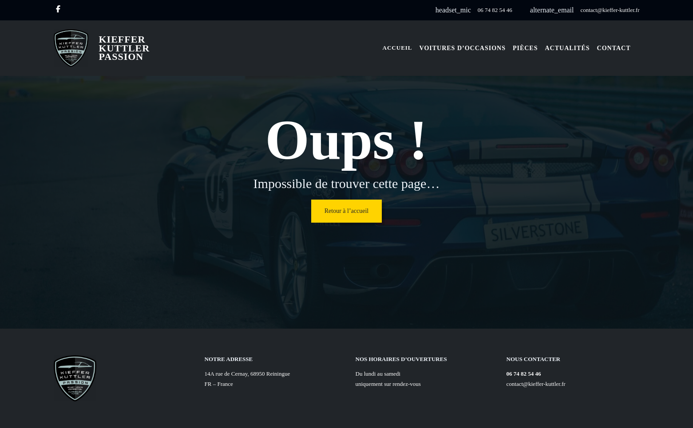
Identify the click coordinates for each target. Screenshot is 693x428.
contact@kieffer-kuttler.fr (609, 10)
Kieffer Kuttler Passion (124, 48)
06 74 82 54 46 (495, 10)
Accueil (397, 47)
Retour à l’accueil (347, 211)
